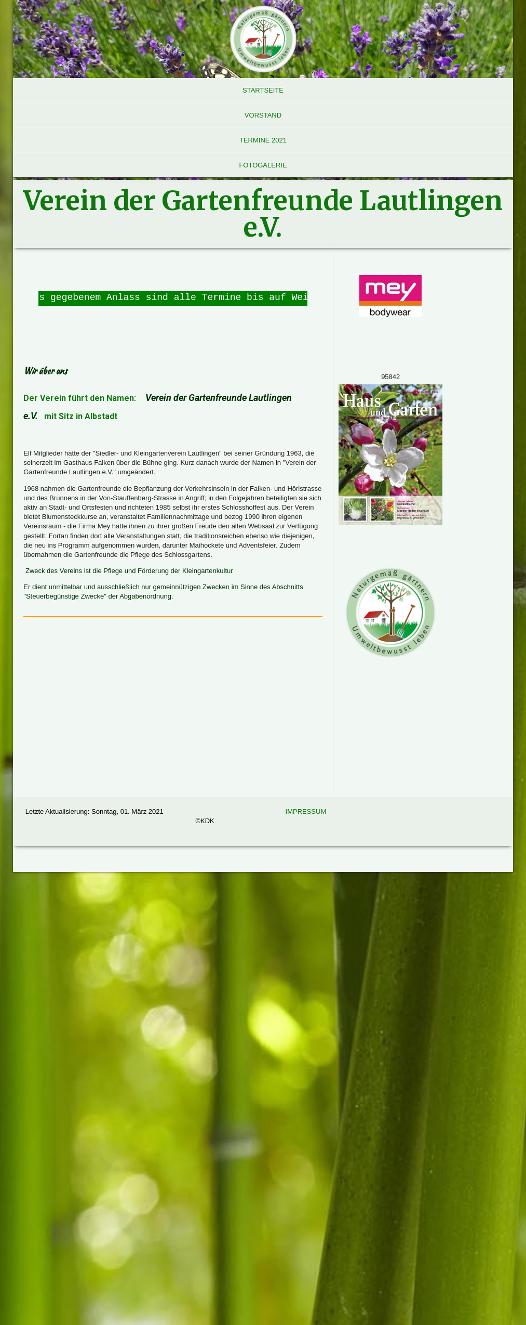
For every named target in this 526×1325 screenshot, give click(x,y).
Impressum (306, 811)
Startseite (263, 90)
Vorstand (263, 115)
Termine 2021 (263, 140)
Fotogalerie (263, 165)
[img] (262, 39)
